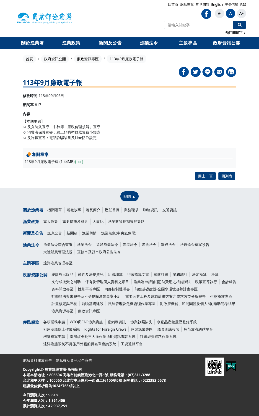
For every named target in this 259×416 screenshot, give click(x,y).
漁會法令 (149, 244)
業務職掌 (131, 209)
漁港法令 (130, 244)
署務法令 (168, 244)
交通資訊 (169, 209)
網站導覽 (187, 4)
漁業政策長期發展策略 (126, 221)
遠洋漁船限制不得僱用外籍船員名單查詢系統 (79, 343)
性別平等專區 (89, 289)
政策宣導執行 (206, 281)
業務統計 (180, 274)
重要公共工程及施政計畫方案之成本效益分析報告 (165, 296)
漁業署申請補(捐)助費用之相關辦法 (162, 281)
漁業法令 (31, 244)
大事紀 (98, 221)
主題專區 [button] (188, 43)
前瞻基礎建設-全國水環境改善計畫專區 (166, 289)
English (217, 4)
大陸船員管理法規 (58, 251)
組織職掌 (115, 274)
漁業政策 (31, 221)
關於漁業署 (33, 210)
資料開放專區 (62, 289)
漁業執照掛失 (141, 321)
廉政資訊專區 (88, 58)
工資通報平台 (132, 343)
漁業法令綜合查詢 (58, 244)
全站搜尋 (239, 25)
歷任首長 (112, 209)
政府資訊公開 (55, 58)
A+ (241, 13)
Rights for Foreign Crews (105, 329)
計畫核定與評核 (64, 303)
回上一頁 (205, 176)
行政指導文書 (138, 274)
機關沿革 (54, 209)
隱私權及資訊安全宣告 (74, 360)
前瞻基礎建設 (93, 303)
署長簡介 (93, 209)
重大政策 (50, 221)
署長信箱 (231, 4)
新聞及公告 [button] (110, 43)
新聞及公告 (33, 233)
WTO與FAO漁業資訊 (86, 321)
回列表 (226, 176)
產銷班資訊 (117, 321)
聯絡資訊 (150, 209)
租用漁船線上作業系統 (61, 329)
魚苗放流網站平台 (198, 329)
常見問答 (202, 4)
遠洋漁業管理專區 (58, 263)
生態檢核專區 (221, 296)
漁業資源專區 (62, 310)
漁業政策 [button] (71, 43)
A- (219, 13)
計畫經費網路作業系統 (158, 336)
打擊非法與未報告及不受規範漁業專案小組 (86, 296)
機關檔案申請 (54, 336)
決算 (214, 274)
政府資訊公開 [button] (226, 43)
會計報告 (229, 281)
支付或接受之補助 (66, 281)
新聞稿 (72, 233)
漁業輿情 (89, 233)
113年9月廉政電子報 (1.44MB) (54, 161)
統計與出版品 (62, 274)
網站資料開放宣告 (37, 360)
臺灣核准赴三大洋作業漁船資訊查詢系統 (102, 336)
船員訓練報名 (168, 329)
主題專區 (31, 263)
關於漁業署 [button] (32, 43)
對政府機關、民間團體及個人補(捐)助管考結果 (197, 303)
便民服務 (31, 322)
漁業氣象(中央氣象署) (118, 233)
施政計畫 (161, 274)
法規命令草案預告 (194, 244)
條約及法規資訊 (91, 274)
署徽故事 (74, 209)
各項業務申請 (54, 321)
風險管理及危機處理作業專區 (131, 303)
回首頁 (173, 4)
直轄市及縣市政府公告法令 (99, 251)
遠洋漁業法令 (107, 244)
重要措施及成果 (75, 221)
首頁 (29, 58)
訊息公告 (54, 233)
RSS (243, 4)
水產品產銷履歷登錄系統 (177, 321)
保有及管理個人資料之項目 (107, 281)
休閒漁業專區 (142, 329)
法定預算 (199, 274)
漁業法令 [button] (149, 43)
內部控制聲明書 (117, 289)
